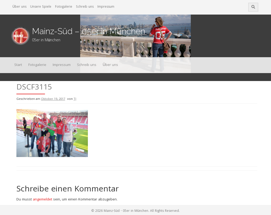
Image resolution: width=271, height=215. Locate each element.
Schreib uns (85, 7)
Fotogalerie (63, 7)
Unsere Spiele (40, 7)
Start (18, 65)
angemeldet (42, 200)
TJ (75, 99)
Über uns (19, 7)
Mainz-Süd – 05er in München (88, 31)
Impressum (105, 7)
